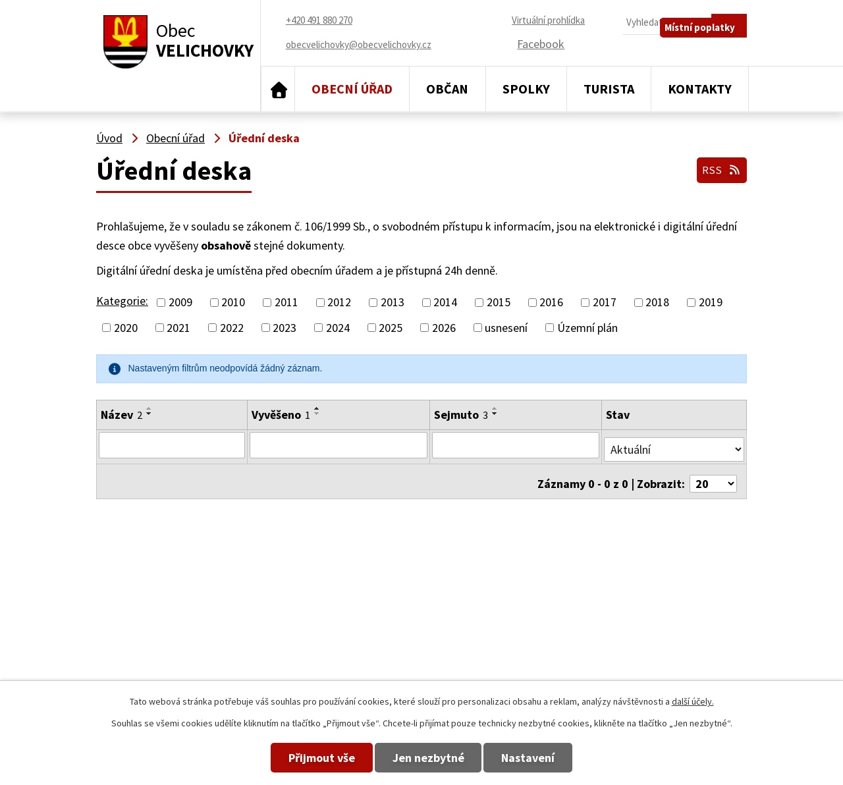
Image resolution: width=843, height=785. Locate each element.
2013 (392, 302)
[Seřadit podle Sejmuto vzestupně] (495, 408)
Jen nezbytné (428, 757)
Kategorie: (122, 300)
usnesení (506, 327)
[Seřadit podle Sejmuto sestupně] (495, 413)
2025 (390, 327)
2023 (284, 327)
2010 (233, 302)
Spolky (526, 88)
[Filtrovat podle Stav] (674, 444)
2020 (126, 327)
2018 (657, 302)
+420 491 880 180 (511, 618)
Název (121, 414)
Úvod (277, 89)
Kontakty (700, 88)
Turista (609, 88)
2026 (444, 327)
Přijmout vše (298, 757)
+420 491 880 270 (511, 599)
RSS (719, 166)
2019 (710, 302)
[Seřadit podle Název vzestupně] (149, 408)
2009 (180, 302)
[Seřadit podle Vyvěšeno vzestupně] (316, 408)
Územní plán (587, 327)
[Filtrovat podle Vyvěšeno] (337, 444)
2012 (339, 302)
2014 (445, 302)
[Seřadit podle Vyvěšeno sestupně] (316, 413)
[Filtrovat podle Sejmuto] (516, 444)
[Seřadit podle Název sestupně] (149, 413)
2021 (178, 327)
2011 (286, 302)
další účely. (693, 701)
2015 (498, 302)
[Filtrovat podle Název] (171, 444)
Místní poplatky (707, 50)
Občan (447, 88)
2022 (232, 327)
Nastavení (552, 757)
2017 (604, 302)
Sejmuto (461, 414)
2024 (338, 327)
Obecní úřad (352, 88)
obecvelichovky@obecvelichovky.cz (661, 599)
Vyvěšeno (279, 414)
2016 (551, 302)
